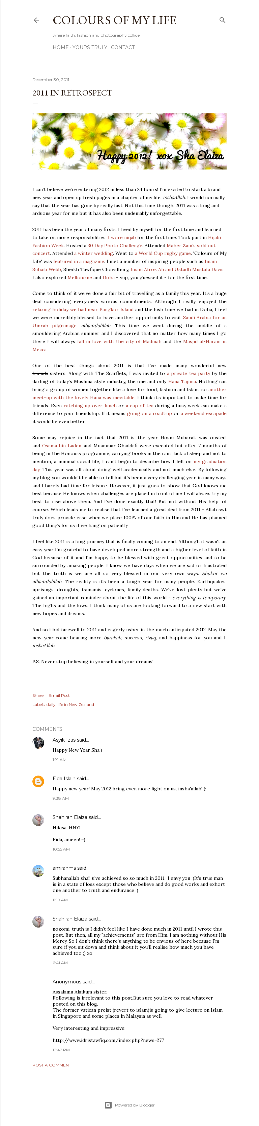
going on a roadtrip (149, 413)
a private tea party (188, 373)
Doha (109, 277)
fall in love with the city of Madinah (119, 341)
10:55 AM (61, 849)
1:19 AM (59, 759)
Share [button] (38, 695)
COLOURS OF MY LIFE (114, 20)
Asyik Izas (64, 740)
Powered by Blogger (129, 1105)
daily (51, 704)
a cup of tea (139, 406)
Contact (123, 47)
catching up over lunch (90, 406)
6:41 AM (60, 962)
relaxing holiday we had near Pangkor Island (83, 309)
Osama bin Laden (61, 446)
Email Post (59, 695)
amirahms (64, 868)
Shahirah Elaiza (70, 817)
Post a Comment (51, 1064)
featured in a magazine (78, 261)
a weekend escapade (204, 413)
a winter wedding (93, 253)
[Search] (223, 18)
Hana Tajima (182, 381)
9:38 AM (61, 798)
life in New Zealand (76, 704)
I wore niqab (122, 237)
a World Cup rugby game (163, 253)
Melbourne (79, 277)
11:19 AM (60, 899)
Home (61, 47)
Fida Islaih (64, 779)
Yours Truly (90, 47)
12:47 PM (61, 1049)
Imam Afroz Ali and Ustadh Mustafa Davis (177, 269)
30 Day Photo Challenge (115, 245)
